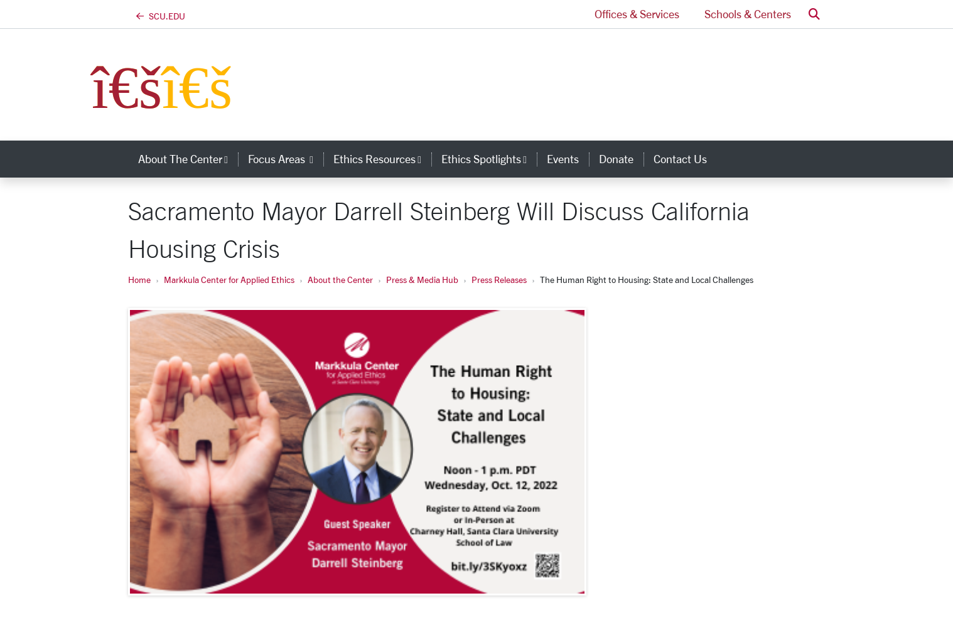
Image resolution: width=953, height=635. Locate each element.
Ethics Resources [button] (382, 158)
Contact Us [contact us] (680, 158)
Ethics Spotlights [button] (489, 158)
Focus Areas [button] (285, 158)
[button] (814, 14)
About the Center (340, 279)
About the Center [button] (188, 158)
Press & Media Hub (422, 279)
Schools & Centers (747, 14)
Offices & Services (637, 14)
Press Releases (499, 279)
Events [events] (563, 158)
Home (139, 279)
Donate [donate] (616, 158)
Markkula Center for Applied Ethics (229, 279)
